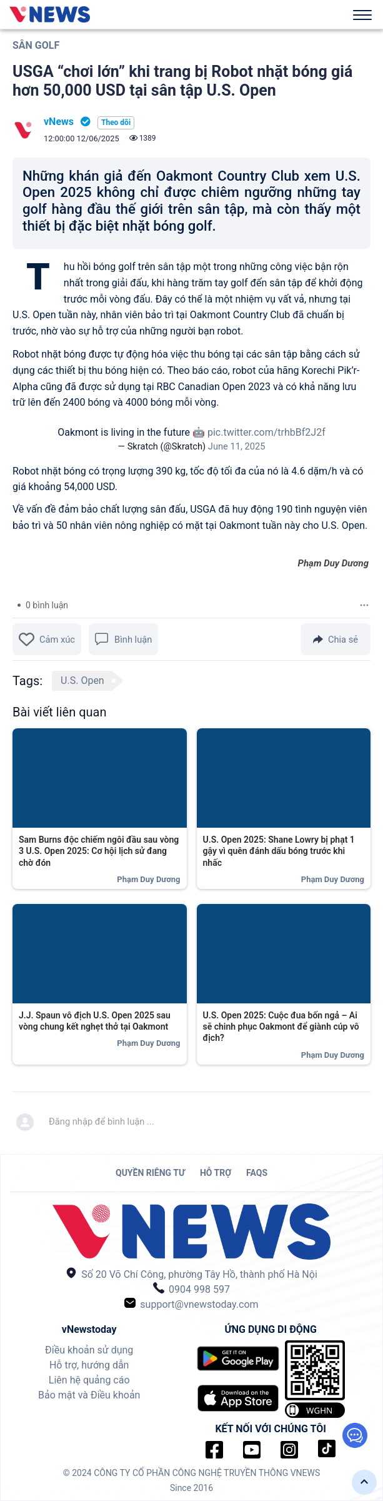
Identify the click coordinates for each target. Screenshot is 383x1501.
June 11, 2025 (237, 446)
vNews (59, 122)
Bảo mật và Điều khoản (89, 1395)
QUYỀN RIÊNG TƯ (150, 1173)
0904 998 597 (191, 1288)
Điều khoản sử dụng (89, 1350)
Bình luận (123, 639)
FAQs (256, 1173)
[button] (364, 1482)
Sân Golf (35, 45)
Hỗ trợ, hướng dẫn (89, 1365)
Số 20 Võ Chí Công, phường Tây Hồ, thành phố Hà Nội (191, 1273)
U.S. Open (82, 680)
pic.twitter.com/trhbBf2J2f (266, 432)
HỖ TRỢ (215, 1173)
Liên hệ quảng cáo (89, 1380)
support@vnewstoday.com (191, 1303)
